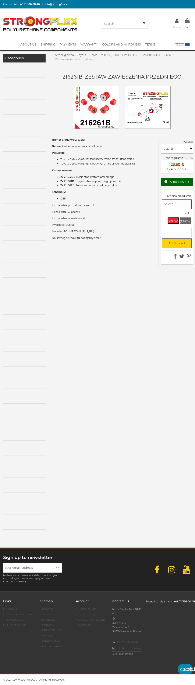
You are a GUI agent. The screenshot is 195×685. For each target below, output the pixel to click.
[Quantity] (177, 232)
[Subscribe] (57, 568)
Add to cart (175, 243)
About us (11, 608)
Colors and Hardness (19, 614)
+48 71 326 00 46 (127, 641)
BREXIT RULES (51, 630)
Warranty (48, 625)
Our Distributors (16, 625)
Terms (46, 614)
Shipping (47, 608)
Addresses (85, 625)
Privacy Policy (51, 640)
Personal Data (87, 608)
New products (15, 619)
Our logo (47, 635)
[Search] (144, 24)
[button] (182, 44)
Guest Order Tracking (92, 619)
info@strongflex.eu (129, 648)
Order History (87, 614)
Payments (48, 619)
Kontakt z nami (52, 646)
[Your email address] (28, 568)
